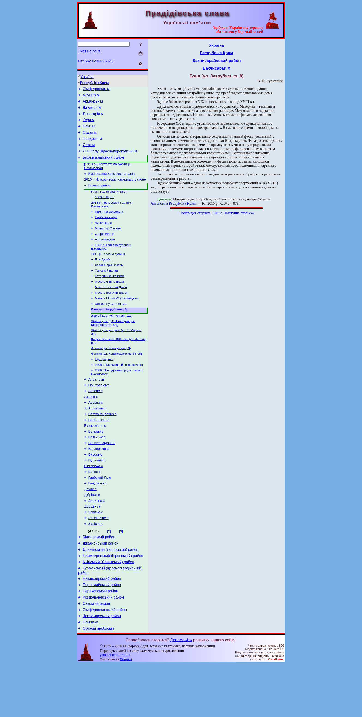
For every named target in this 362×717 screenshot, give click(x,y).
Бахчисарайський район (103, 166)
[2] (109, 574)
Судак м (90, 138)
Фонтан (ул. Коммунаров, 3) (111, 371)
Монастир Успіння (108, 242)
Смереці (126, 712)
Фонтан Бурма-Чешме (110, 324)
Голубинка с (97, 521)
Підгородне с (104, 383)
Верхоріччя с (98, 482)
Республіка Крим (94, 83)
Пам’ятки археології (109, 224)
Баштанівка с (98, 450)
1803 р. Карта (104, 209)
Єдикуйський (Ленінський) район (110, 594)
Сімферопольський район (105, 661)
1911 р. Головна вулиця (108, 270)
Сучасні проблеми (98, 682)
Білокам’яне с (95, 457)
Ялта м (89, 152)
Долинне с (96, 541)
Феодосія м (92, 145)
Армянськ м (93, 103)
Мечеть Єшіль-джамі (109, 300)
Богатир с (95, 463)
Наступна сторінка (239, 213)
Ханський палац (106, 288)
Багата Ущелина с (102, 444)
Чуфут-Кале (103, 236)
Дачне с (90, 528)
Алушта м (91, 96)
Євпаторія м (93, 117)
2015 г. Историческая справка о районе (115, 190)
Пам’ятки (90, 675)
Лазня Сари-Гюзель (109, 282)
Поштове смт (98, 411)
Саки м (89, 131)
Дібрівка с (92, 534)
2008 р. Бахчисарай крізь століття (119, 389)
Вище (217, 213)
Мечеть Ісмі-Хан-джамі (111, 312)
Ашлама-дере (105, 254)
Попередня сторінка (195, 213)
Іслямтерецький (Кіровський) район (113, 601)
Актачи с (91, 424)
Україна (86, 77)
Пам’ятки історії (106, 230)
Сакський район (96, 654)
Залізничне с (98, 560)
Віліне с (94, 508)
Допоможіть (181, 693)
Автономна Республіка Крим (173, 203)
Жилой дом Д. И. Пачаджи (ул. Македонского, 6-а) (113, 344)
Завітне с (95, 554)
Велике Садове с (101, 476)
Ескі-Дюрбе (103, 276)
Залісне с (95, 567)
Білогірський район (99, 581)
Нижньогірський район (102, 626)
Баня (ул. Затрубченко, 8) (109, 330)
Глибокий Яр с (99, 515)
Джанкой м (92, 110)
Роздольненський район (103, 647)
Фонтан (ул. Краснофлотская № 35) (116, 377)
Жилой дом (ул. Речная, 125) (112, 337)
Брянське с (97, 470)
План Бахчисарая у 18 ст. (109, 203)
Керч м (88, 124)
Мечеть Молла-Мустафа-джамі (117, 318)
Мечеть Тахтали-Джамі (111, 306)
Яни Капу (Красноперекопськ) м (110, 159)
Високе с (95, 489)
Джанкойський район (100, 588)
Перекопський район (100, 640)
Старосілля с (104, 248)
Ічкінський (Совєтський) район (108, 608)
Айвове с (95, 418)
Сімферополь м (96, 89)
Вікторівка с (93, 502)
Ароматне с (97, 437)
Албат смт (96, 405)
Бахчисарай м (99, 196)
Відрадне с (97, 495)
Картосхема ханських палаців (111, 183)
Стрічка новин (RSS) (95, 61)
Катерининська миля (109, 294)
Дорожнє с (92, 547)
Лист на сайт (89, 51)
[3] (121, 574)
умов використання (115, 708)
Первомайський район (102, 633)
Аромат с (95, 431)
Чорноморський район (102, 668)
